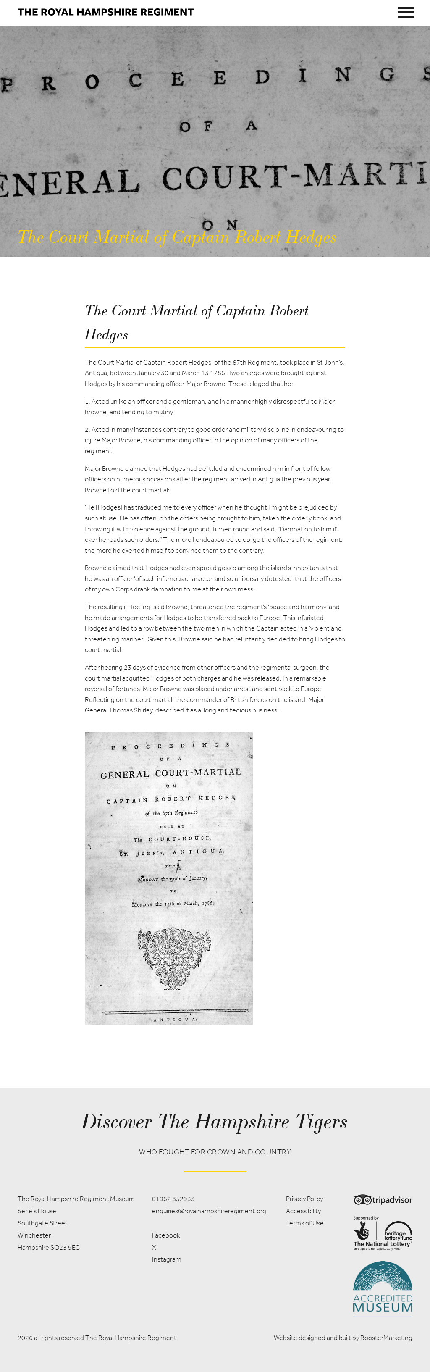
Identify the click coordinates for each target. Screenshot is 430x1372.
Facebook (166, 1235)
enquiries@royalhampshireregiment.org (209, 1211)
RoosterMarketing (386, 1338)
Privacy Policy (304, 1199)
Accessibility (303, 1211)
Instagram (166, 1259)
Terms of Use (305, 1223)
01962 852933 (173, 1199)
